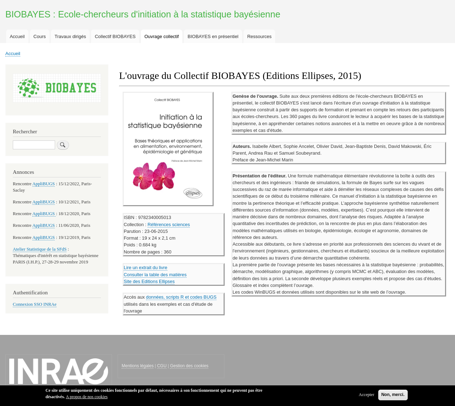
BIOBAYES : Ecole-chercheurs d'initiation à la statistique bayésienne (142, 14)
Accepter (366, 395)
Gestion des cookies (189, 365)
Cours (39, 36)
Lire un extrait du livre (145, 267)
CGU (162, 365)
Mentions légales (138, 365)
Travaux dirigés (70, 36)
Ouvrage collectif (161, 36)
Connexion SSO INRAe (35, 304)
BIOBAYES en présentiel (213, 36)
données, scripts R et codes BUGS (181, 297)
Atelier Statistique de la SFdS (39, 249)
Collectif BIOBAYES (115, 36)
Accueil (17, 36)
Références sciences (169, 224)
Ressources (259, 36)
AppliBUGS (43, 183)
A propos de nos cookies (86, 397)
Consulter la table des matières (155, 274)
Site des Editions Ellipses (149, 281)
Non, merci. (393, 395)
